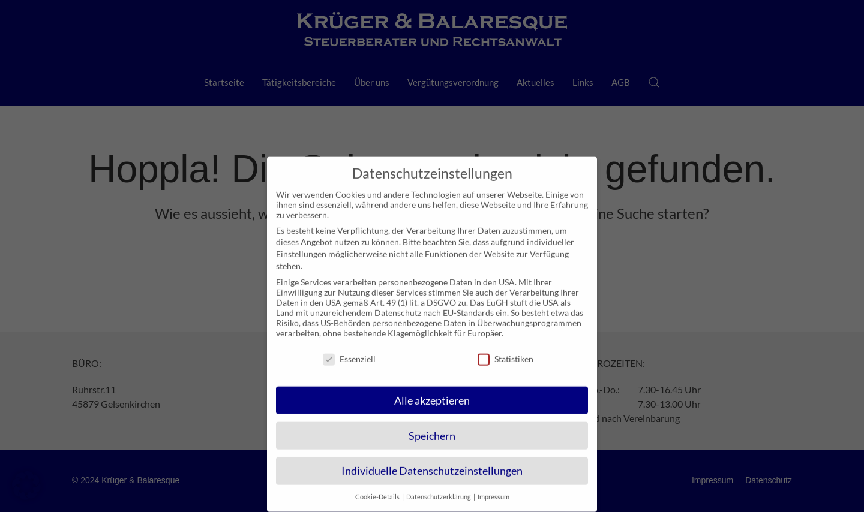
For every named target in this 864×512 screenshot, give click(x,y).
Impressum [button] (493, 488)
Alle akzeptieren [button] (432, 391)
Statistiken (505, 350)
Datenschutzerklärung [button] (439, 488)
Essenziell (349, 350)
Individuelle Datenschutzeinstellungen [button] (432, 462)
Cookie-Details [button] (378, 488)
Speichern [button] (432, 427)
